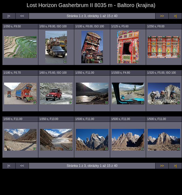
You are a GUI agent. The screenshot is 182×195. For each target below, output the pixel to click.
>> (162, 16)
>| (175, 16)
